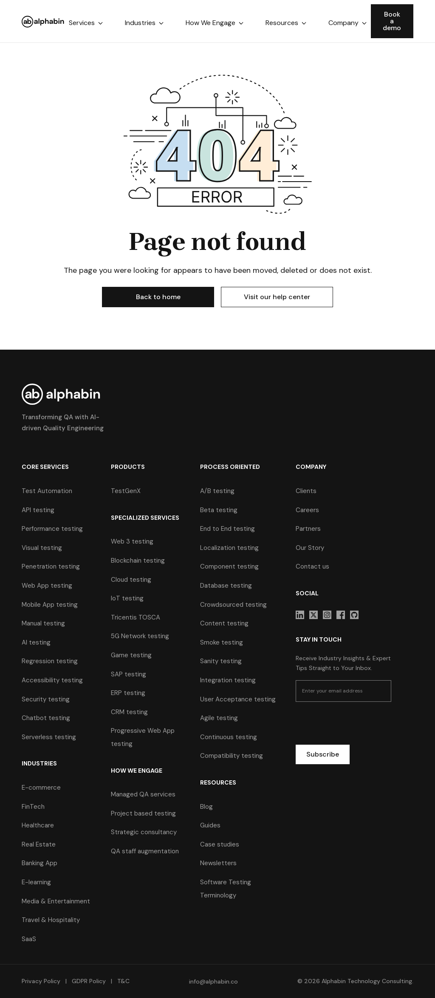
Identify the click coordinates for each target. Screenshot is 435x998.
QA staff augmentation (145, 851)
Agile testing (219, 718)
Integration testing (228, 680)
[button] (86, 23)
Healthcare (38, 825)
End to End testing (227, 528)
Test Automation (47, 491)
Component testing (229, 566)
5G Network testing (140, 636)
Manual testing (43, 623)
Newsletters (218, 863)
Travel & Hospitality (51, 920)
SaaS (29, 939)
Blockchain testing (138, 560)
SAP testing (128, 674)
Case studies (219, 844)
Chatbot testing (46, 718)
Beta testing (218, 510)
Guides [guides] (210, 825)
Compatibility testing (231, 755)
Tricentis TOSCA (135, 617)
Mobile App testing (50, 604)
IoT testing (127, 598)
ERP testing (128, 693)
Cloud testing (131, 579)
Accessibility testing (52, 680)
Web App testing (47, 585)
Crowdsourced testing (233, 604)
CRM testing (129, 712)
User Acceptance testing (238, 699)
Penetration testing (51, 566)
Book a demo (392, 21)
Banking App (39, 863)
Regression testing (50, 661)
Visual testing (42, 548)
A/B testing (217, 491)
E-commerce (41, 787)
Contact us (312, 566)
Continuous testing (228, 737)
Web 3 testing (132, 541)
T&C (123, 981)
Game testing (131, 655)
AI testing (36, 642)
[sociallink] (300, 615)
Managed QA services (143, 794)
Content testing (224, 623)
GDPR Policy (89, 981)
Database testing (226, 585)
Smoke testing (221, 642)
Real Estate (39, 844)
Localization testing (229, 548)
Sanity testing (221, 661)
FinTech (33, 806)
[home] (43, 21)
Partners (308, 528)
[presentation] (360, 724)
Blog (206, 806)
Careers (307, 510)
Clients (306, 491)
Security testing (46, 699)
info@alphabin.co (213, 981)
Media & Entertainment (56, 901)
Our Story (310, 548)
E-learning (36, 882)
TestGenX (126, 491)
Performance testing (52, 528)
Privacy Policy (41, 981)
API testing (38, 510)
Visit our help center (277, 296)
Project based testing (143, 813)
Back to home (158, 296)
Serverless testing (49, 737)
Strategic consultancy (144, 832)
